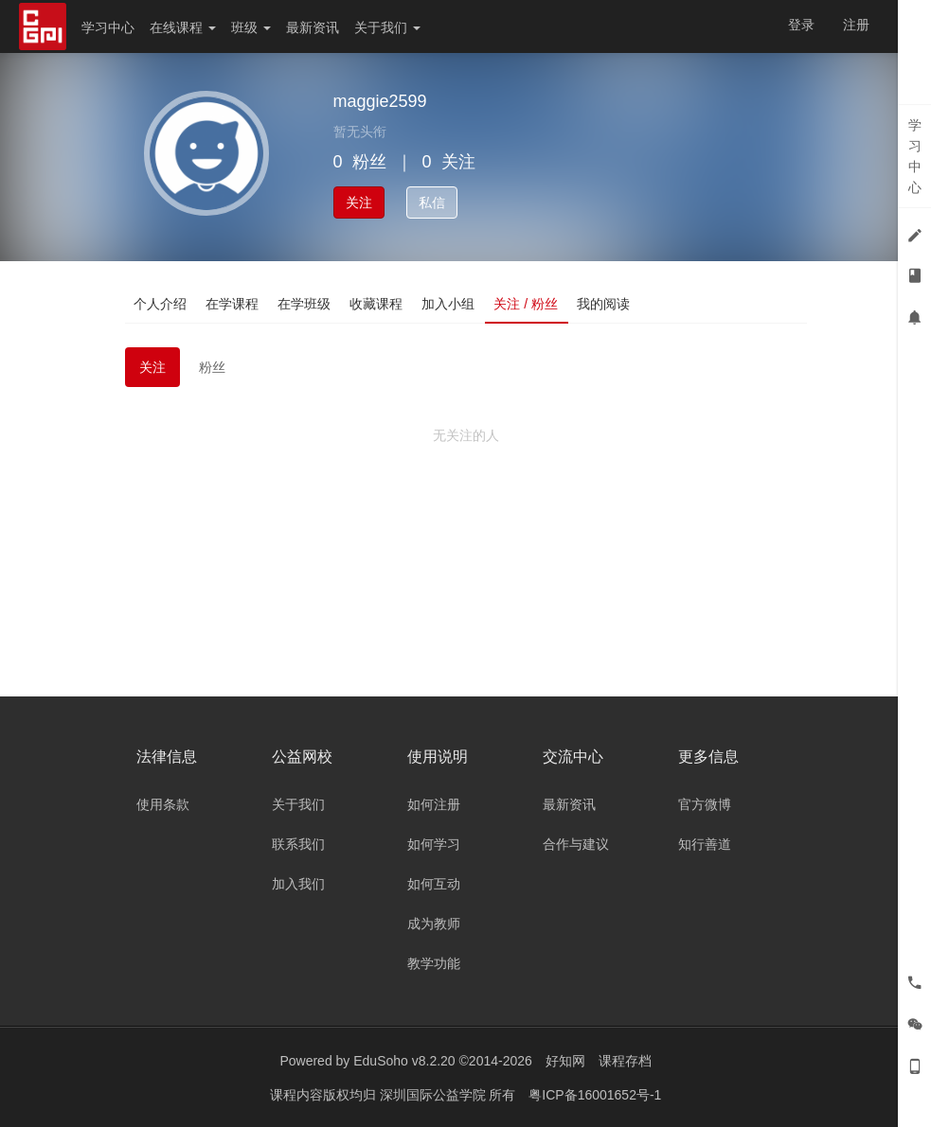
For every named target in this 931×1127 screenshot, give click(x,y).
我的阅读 (603, 303)
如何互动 (433, 883)
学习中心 (107, 27)
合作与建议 (576, 844)
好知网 (565, 1060)
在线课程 (183, 27)
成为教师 (433, 923)
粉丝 (212, 367)
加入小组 (448, 303)
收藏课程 (376, 303)
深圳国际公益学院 (435, 1093)
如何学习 (433, 844)
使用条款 (162, 804)
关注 (359, 202)
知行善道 (704, 844)
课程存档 (625, 1060)
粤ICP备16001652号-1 (594, 1093)
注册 (856, 24)
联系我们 (298, 844)
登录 (801, 24)
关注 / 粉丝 (526, 303)
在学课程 (233, 303)
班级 (251, 27)
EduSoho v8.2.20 (404, 1060)
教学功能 (433, 963)
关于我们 (387, 27)
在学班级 (304, 303)
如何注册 (433, 804)
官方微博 (704, 804)
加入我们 (298, 883)
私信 (432, 202)
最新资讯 (312, 27)
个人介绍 (161, 303)
